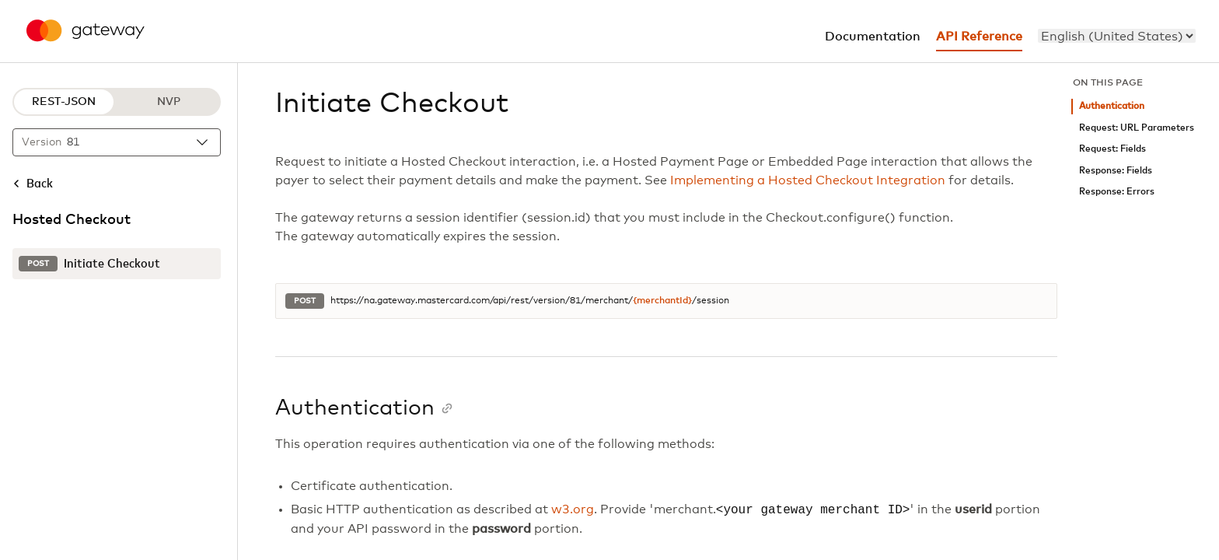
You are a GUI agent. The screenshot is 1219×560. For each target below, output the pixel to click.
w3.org (572, 510)
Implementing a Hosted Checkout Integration (807, 180)
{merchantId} (662, 301)
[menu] (1117, 36)
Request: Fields (1112, 149)
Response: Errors (1116, 192)
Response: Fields (1115, 171)
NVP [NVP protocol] (168, 101)
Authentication (1111, 106)
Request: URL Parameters (1136, 128)
